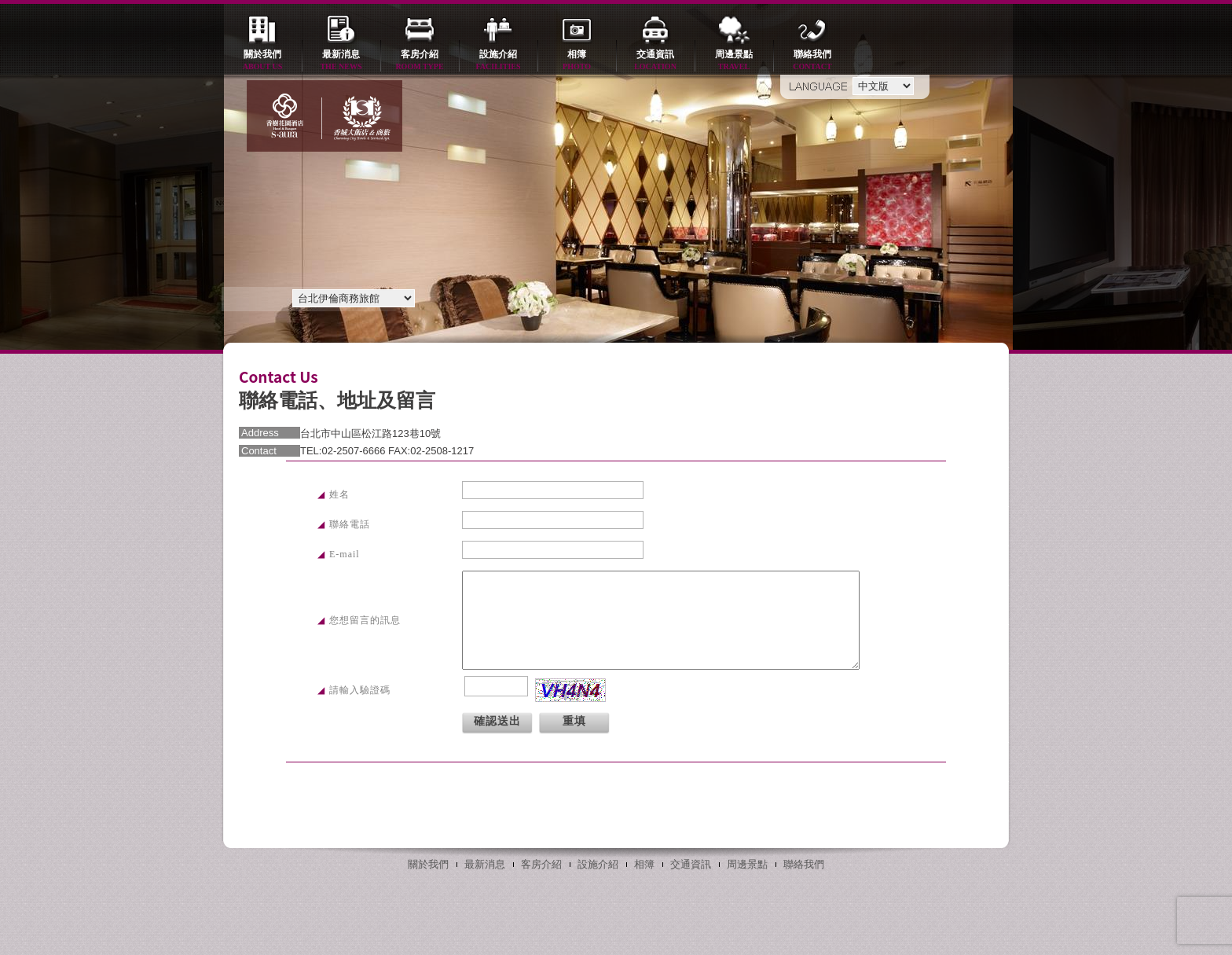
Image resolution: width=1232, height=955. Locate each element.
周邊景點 (734, 61)
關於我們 (262, 61)
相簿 (576, 61)
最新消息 (341, 61)
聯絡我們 (812, 61)
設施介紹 (498, 61)
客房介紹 (419, 61)
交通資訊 (655, 61)
